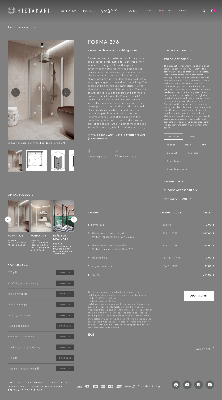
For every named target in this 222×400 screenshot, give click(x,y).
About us (15, 382)
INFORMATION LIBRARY (47, 386)
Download (65, 272)
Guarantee (16, 386)
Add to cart (199, 295)
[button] (18, 265)
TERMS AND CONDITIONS (25, 390)
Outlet (134, 10)
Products (88, 10)
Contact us (58, 382)
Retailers (35, 382)
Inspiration (69, 10)
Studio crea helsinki (109, 10)
